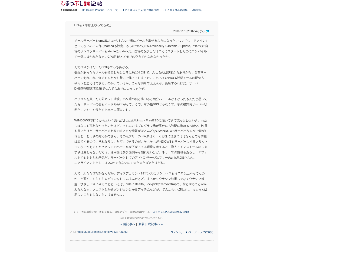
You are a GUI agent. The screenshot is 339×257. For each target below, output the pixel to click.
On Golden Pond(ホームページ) (100, 10)
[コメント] (175, 232)
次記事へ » (155, 224)
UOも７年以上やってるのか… (94, 25)
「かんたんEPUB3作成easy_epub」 (171, 211)
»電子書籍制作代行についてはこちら (142, 218)
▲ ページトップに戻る (199, 232)
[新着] (141, 224)
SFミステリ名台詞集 (175, 10)
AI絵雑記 (197, 10)
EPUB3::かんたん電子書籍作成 (141, 10)
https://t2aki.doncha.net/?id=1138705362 (102, 232)
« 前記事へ (128, 224)
